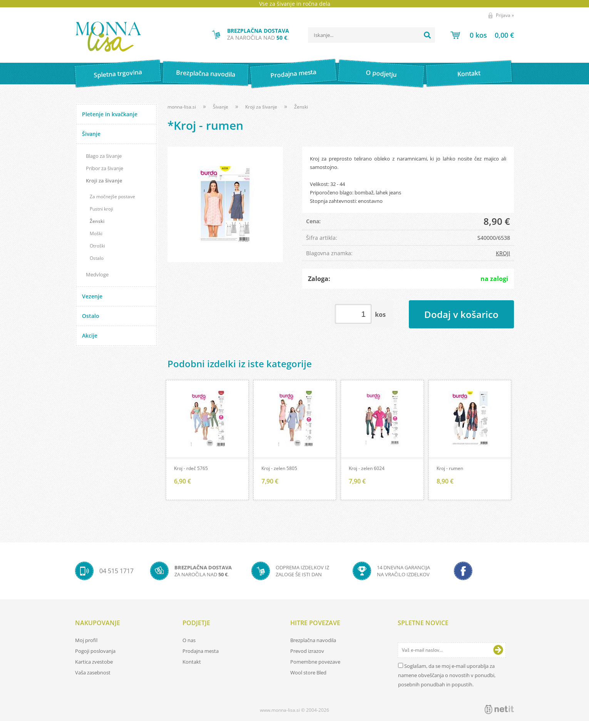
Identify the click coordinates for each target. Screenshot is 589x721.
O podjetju (381, 73)
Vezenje (92, 296)
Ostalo (97, 258)
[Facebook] (463, 571)
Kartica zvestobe (94, 661)
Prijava (505, 15)
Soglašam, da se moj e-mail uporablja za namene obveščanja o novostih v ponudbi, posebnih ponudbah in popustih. (446, 675)
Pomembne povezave (315, 661)
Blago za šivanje (104, 155)
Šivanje (91, 133)
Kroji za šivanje (104, 180)
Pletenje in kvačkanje (109, 114)
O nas (189, 640)
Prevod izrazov (307, 650)
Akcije (89, 335)
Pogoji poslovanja (95, 650)
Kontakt (469, 73)
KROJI (503, 253)
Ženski (97, 221)
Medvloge (97, 274)
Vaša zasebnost (92, 672)
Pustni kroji (101, 209)
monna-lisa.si (181, 107)
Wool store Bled (308, 672)
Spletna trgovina (118, 74)
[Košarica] (482, 35)
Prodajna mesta (293, 73)
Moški (96, 233)
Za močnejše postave (112, 196)
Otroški (97, 246)
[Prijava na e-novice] (498, 650)
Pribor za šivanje (104, 168)
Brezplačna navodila (206, 73)
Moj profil (86, 640)
